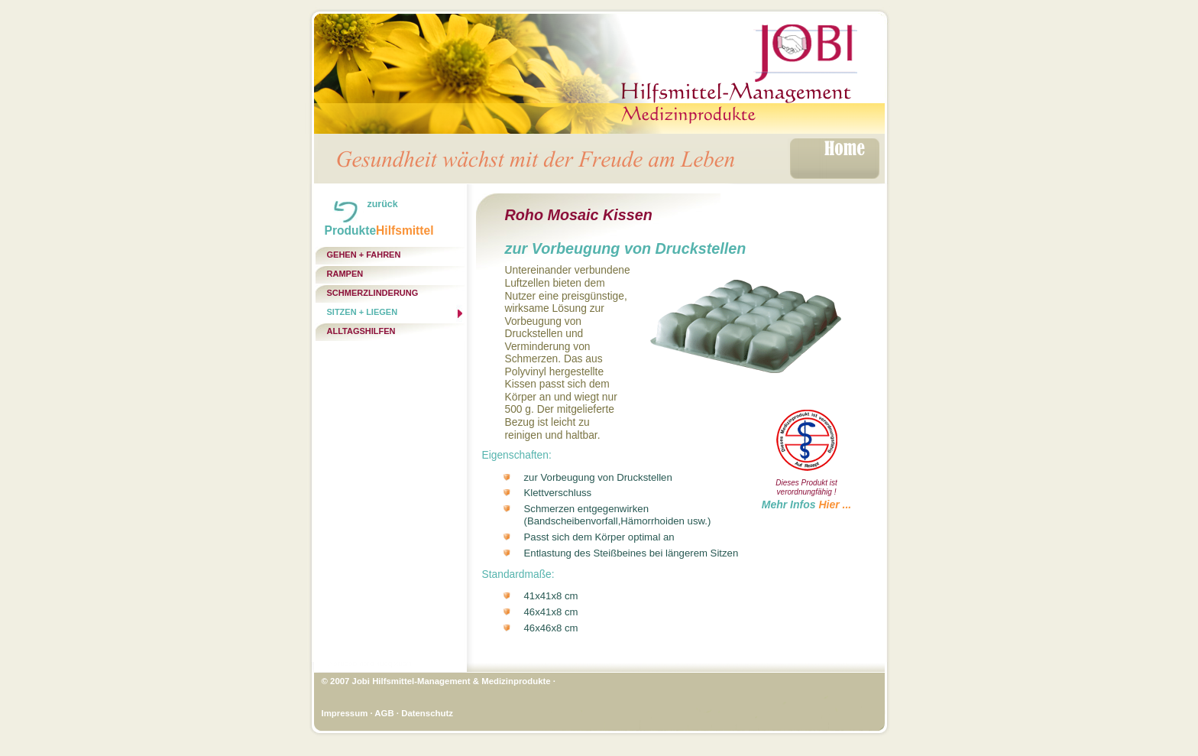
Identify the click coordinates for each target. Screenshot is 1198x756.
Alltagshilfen (361, 331)
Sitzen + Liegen (362, 311)
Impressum (345, 713)
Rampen (345, 273)
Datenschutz (427, 713)
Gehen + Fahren (364, 254)
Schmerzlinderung (373, 292)
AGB (383, 713)
